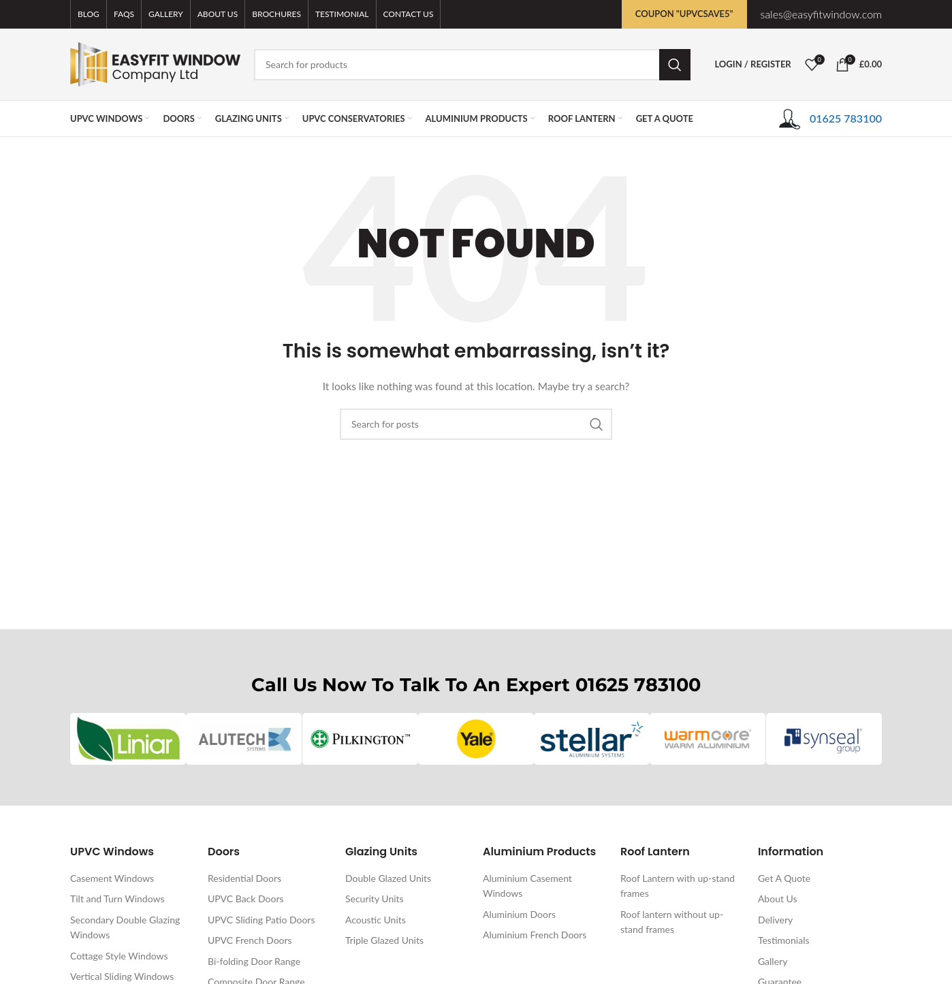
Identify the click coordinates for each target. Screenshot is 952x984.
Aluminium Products (539, 852)
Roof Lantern (655, 852)
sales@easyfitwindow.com (821, 13)
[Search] (472, 64)
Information (790, 852)
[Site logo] (155, 63)
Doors (224, 852)
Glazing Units (381, 852)
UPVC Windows (112, 852)
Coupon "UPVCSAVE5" (684, 13)
